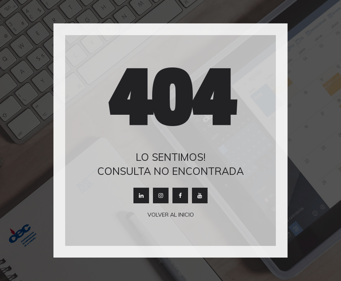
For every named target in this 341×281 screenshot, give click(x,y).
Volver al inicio (170, 214)
